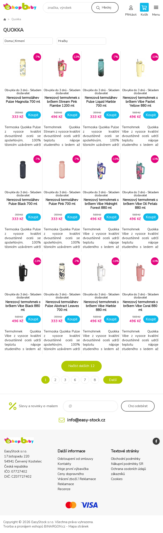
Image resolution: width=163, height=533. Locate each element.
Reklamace (66, 484)
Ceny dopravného (71, 474)
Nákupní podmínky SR (127, 464)
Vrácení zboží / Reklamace (77, 479)
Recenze (64, 489)
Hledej (106, 7)
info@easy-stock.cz (86, 420)
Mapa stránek (78, 526)
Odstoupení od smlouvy (75, 459)
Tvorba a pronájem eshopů (23, 526)
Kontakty (64, 464)
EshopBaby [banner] (22, 6)
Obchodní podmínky (125, 459)
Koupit (33, 115)
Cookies (117, 479)
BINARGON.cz (54, 526)
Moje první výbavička (73, 469)
